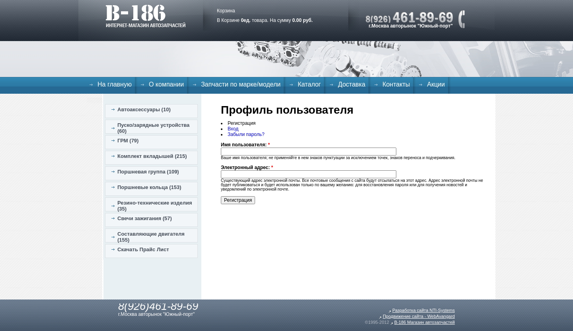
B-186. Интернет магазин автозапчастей (145, 16)
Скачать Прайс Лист (143, 249)
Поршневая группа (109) (148, 172)
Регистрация (241, 123)
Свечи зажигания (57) (144, 218)
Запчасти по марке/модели (241, 84)
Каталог (309, 84)
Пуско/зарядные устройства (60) (153, 128)
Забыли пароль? (246, 134)
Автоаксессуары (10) (144, 109)
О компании (166, 84)
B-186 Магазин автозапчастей (424, 322)
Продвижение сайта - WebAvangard (419, 316)
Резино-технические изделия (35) (154, 206)
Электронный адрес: (247, 167)
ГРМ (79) (127, 141)
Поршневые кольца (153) (149, 187)
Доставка (351, 84)
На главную (114, 84)
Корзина (226, 11)
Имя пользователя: (245, 145)
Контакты (396, 84)
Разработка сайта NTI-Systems (423, 310)
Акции (436, 84)
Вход (233, 129)
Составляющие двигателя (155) (151, 237)
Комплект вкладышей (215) (152, 156)
